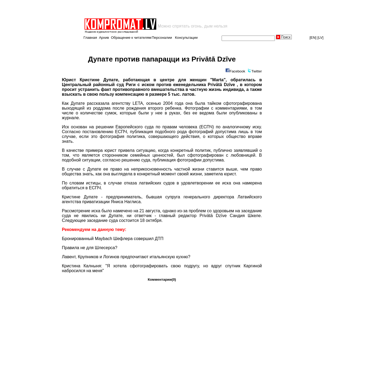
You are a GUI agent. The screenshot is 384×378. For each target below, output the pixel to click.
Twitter (256, 71)
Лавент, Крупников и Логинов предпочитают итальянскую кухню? (126, 256)
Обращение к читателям (131, 38)
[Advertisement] (146, 9)
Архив (104, 38)
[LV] (320, 38)
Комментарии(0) (162, 279)
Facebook (237, 71)
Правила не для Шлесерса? (89, 247)
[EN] (313, 38)
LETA (138, 103)
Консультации (186, 38)
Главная (90, 38)
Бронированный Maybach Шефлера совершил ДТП (112, 238)
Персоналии (162, 38)
